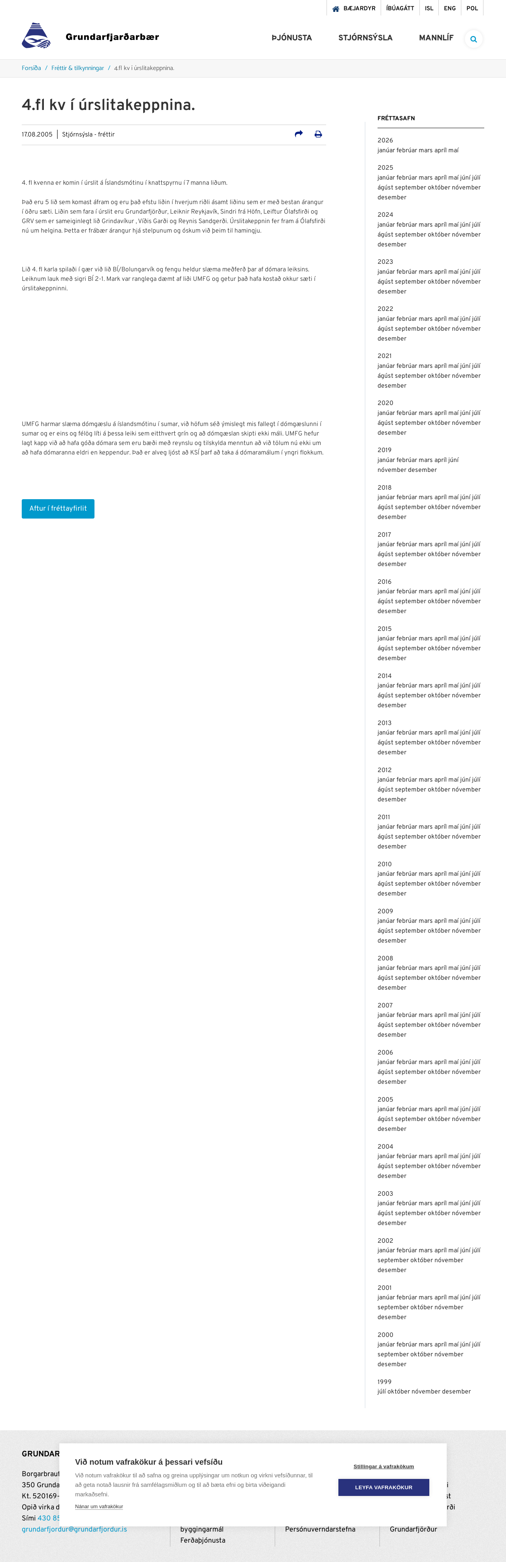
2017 (384, 535)
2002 (385, 1241)
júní (466, 178)
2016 (385, 582)
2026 (385, 141)
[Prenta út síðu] (318, 135)
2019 (385, 450)
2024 (385, 215)
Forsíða (31, 69)
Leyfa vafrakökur (384, 1487)
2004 (385, 1147)
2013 (385, 723)
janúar (387, 151)
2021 (385, 356)
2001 (385, 1288)
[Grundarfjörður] (90, 37)
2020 (385, 403)
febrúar (407, 151)
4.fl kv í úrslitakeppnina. (144, 69)
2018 (385, 488)
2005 (385, 1100)
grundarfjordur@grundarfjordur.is (74, 1529)
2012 (385, 770)
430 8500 (54, 1518)
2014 (385, 676)
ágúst (386, 188)
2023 (385, 262)
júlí (476, 178)
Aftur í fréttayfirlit (58, 508)
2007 (385, 1006)
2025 (385, 168)
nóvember (466, 188)
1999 (385, 1382)
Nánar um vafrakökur (99, 1506)
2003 (385, 1194)
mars (426, 151)
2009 (385, 912)
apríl (441, 151)
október (440, 188)
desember (392, 198)
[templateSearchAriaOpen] (474, 39)
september (411, 188)
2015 (385, 629)
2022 (385, 309)
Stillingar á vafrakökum (383, 1466)
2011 (384, 818)
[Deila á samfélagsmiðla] (299, 135)
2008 (385, 959)
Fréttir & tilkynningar (77, 69)
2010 (385, 865)
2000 (385, 1335)
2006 (385, 1053)
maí (453, 151)
